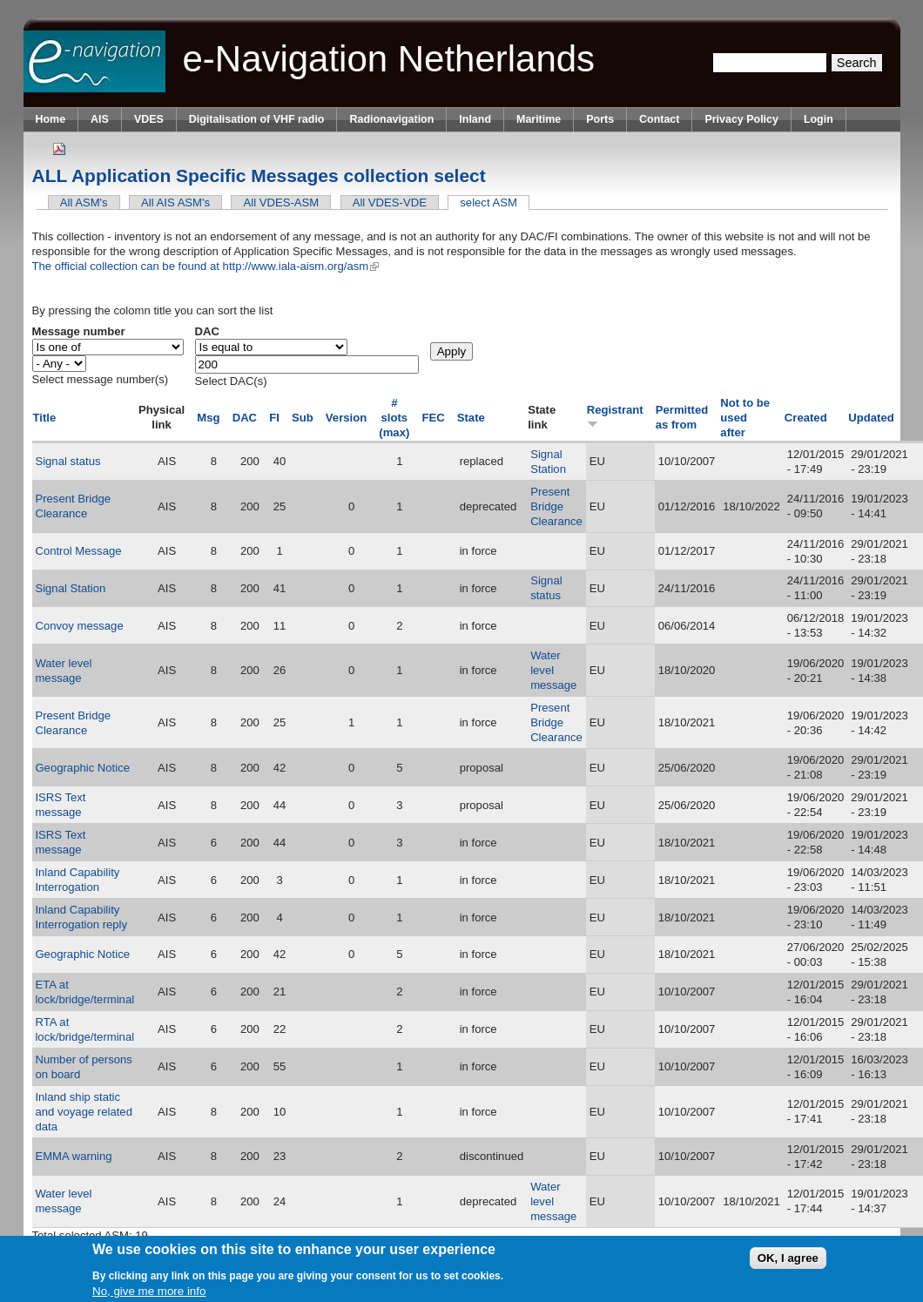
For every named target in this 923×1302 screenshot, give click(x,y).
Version (346, 417)
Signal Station (70, 588)
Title (45, 417)
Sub (302, 417)
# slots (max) (394, 417)
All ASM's (84, 202)
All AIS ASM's (175, 202)
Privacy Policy (741, 119)
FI (274, 417)
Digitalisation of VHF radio (257, 119)
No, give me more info (148, 1291)
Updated (870, 417)
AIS (100, 119)
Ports (600, 119)
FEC (432, 417)
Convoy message (79, 625)
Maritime (538, 119)
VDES (149, 119)
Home (51, 119)
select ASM (494, 202)
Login (818, 119)
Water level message (553, 670)
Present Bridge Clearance (556, 506)
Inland (475, 119)
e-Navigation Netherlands (389, 58)
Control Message (78, 550)
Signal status (67, 461)
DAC (207, 331)
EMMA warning (73, 1156)
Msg (208, 417)
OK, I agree (788, 1258)
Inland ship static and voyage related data (83, 1111)
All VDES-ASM (282, 202)
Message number (78, 331)
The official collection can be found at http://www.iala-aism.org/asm (206, 266)
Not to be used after (745, 417)
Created (806, 417)
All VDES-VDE (390, 202)
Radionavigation (391, 119)
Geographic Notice (82, 767)
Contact (659, 119)
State (471, 417)
